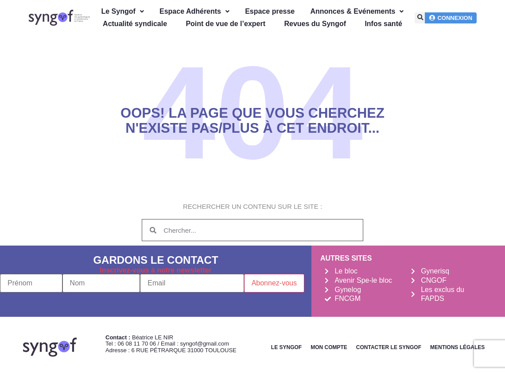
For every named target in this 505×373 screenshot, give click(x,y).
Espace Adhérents (194, 11)
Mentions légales (457, 347)
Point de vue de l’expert (225, 23)
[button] (420, 17)
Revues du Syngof (315, 23)
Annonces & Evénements (357, 11)
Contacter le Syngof (388, 347)
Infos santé (383, 23)
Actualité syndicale (135, 23)
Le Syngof (122, 11)
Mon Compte (329, 347)
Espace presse (270, 11)
